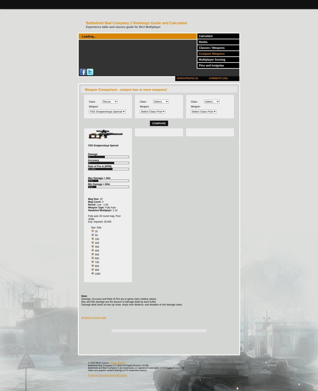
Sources (122, 375)
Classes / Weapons (212, 47)
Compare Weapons (212, 53)
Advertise (111, 375)
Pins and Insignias (211, 65)
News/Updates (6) (187, 78)
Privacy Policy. (118, 362)
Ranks (203, 42)
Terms (101, 375)
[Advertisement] (159, 341)
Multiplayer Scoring (212, 59)
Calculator (206, 36)
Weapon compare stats (93, 317)
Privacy (92, 375)
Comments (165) (218, 78)
